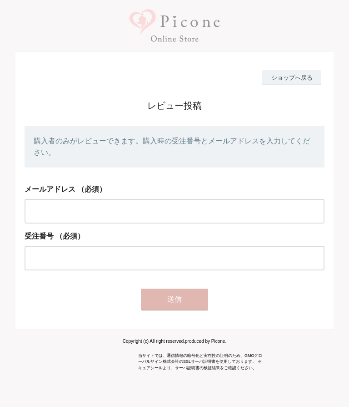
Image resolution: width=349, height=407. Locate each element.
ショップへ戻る (292, 77)
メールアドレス (50, 189)
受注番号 (39, 236)
